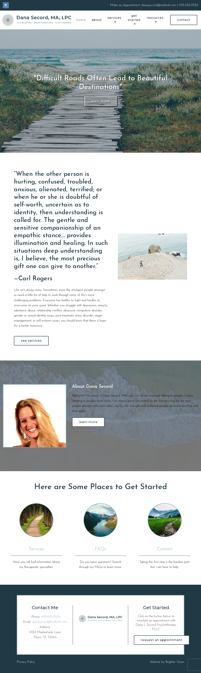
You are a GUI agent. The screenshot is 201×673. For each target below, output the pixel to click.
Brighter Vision (174, 662)
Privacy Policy (26, 662)
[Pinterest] (6, 5)
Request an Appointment (161, 640)
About (97, 20)
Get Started (134, 18)
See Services (31, 340)
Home (81, 20)
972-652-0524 (50, 616)
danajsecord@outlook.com (49, 621)
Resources (155, 18)
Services (114, 18)
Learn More (100, 101)
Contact (183, 20)
